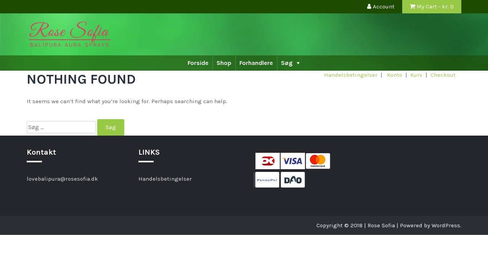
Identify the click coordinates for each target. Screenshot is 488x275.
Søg (286, 62)
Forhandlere (256, 62)
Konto (394, 74)
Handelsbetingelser (350, 74)
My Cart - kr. (432, 6)
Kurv (416, 74)
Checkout (443, 74)
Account (381, 6)
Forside (198, 62)
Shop (224, 62)
